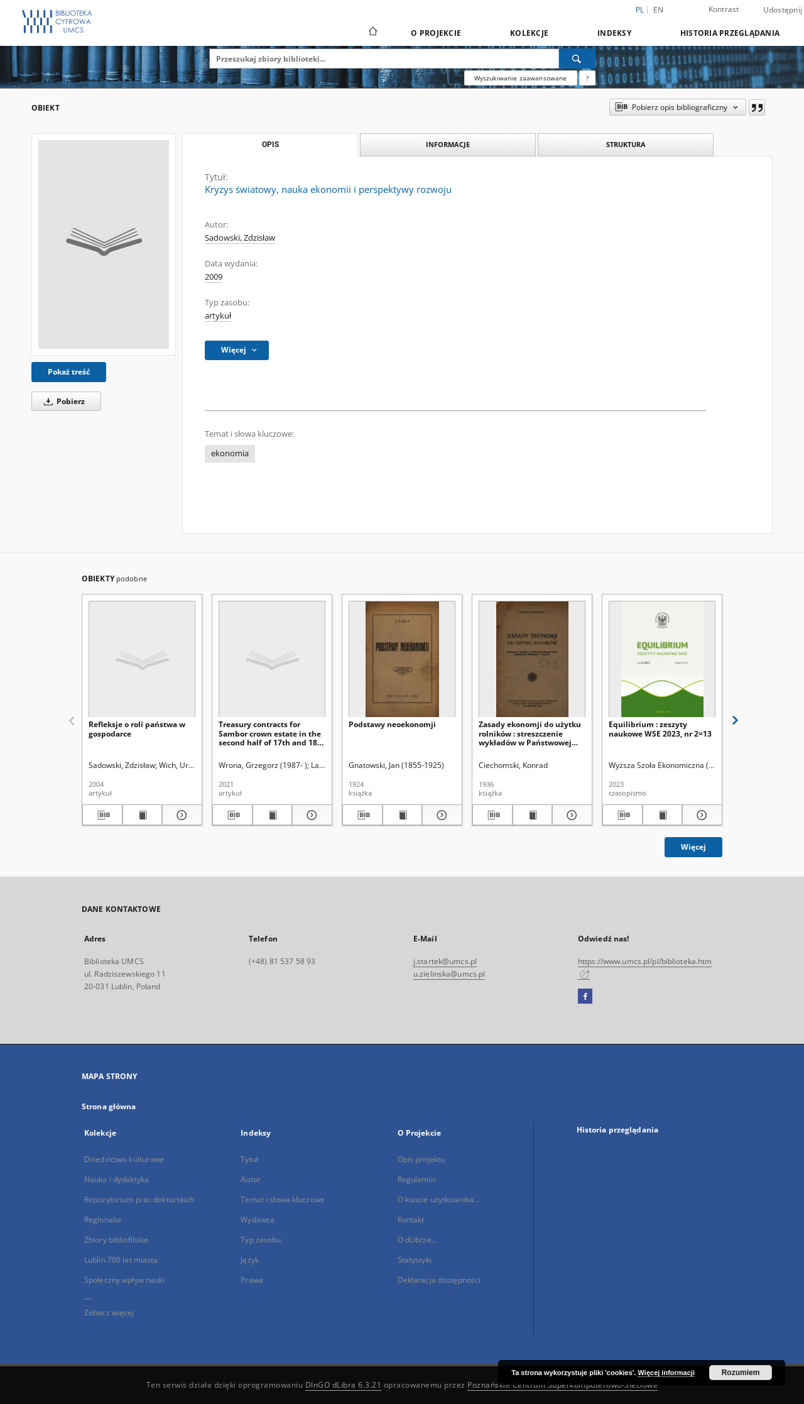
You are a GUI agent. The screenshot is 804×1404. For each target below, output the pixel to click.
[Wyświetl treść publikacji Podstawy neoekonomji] (402, 815)
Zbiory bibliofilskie (116, 1239)
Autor (251, 1179)
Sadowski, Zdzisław (240, 238)
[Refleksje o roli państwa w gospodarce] (142, 659)
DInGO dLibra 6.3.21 (343, 1384)
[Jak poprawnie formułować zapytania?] (587, 77)
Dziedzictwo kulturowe (124, 1159)
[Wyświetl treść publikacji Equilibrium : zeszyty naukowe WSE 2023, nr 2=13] (662, 815)
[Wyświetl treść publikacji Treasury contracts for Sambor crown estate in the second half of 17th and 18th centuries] (272, 815)
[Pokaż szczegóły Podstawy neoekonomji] (440, 815)
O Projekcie (436, 33)
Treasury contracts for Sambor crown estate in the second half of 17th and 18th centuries (272, 733)
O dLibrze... (417, 1239)
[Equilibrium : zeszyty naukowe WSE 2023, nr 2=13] (662, 659)
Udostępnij (783, 10)
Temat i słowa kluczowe (283, 1199)
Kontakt (411, 1219)
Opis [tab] (270, 144)
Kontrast (724, 9)
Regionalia (102, 1219)
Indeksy (614, 33)
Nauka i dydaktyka (116, 1179)
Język (250, 1259)
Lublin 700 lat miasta (121, 1259)
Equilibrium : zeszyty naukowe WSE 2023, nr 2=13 (660, 728)
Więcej (693, 847)
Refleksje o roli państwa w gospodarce (137, 728)
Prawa (252, 1280)
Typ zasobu (261, 1239)
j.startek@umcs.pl (445, 961)
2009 (213, 276)
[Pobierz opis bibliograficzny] (102, 815)
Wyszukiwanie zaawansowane (520, 78)
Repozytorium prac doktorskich (139, 1199)
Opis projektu (421, 1159)
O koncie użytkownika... (439, 1199)
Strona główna (109, 1106)
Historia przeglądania (730, 33)
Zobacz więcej (109, 1312)
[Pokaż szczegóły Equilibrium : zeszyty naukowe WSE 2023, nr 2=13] (700, 815)
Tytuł (249, 1159)
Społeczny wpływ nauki (124, 1280)
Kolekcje (529, 33)
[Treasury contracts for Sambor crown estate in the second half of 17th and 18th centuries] (272, 659)
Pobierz (62, 401)
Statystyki (415, 1259)
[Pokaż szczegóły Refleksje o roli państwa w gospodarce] (180, 815)
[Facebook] (585, 996)
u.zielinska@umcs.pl (449, 973)
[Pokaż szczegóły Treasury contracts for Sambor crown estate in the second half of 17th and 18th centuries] (310, 815)
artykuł (218, 315)
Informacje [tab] (448, 144)
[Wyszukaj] (577, 58)
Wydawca (257, 1219)
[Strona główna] (372, 33)
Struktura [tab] (626, 144)
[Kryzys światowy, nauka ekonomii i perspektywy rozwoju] (103, 244)
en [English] (658, 10)
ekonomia (230, 453)
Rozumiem (741, 1372)
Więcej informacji (666, 1372)
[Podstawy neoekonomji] (402, 659)
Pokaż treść (69, 371)
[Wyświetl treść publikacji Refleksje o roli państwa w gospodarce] (142, 815)
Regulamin (416, 1179)
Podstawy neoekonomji (392, 724)
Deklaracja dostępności (439, 1280)
